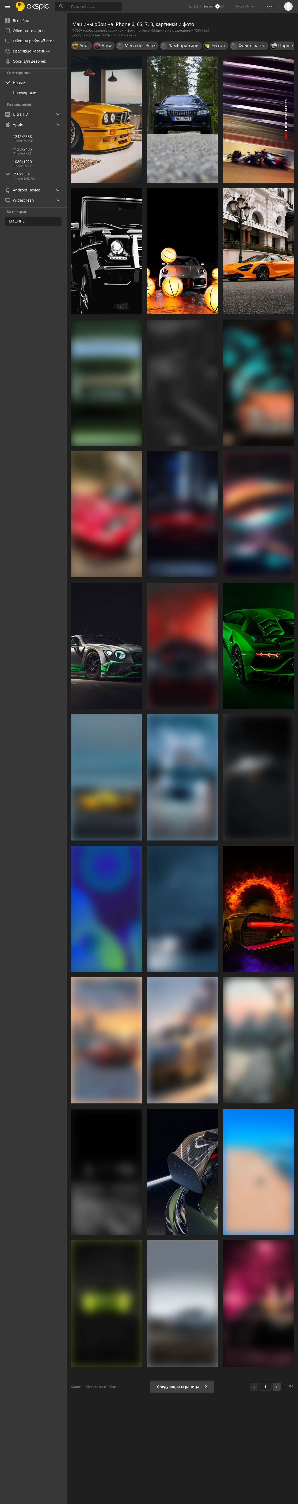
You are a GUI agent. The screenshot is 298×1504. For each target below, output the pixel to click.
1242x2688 (22, 136)
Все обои (17, 20)
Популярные (24, 92)
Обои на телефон (25, 30)
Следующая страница (182, 1386)
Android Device (22, 190)
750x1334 (40, 174)
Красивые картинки (27, 51)
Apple (14, 124)
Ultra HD (16, 114)
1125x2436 (22, 149)
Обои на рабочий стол (29, 40)
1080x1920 (22, 162)
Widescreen (19, 200)
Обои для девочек (25, 61)
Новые (19, 82)
